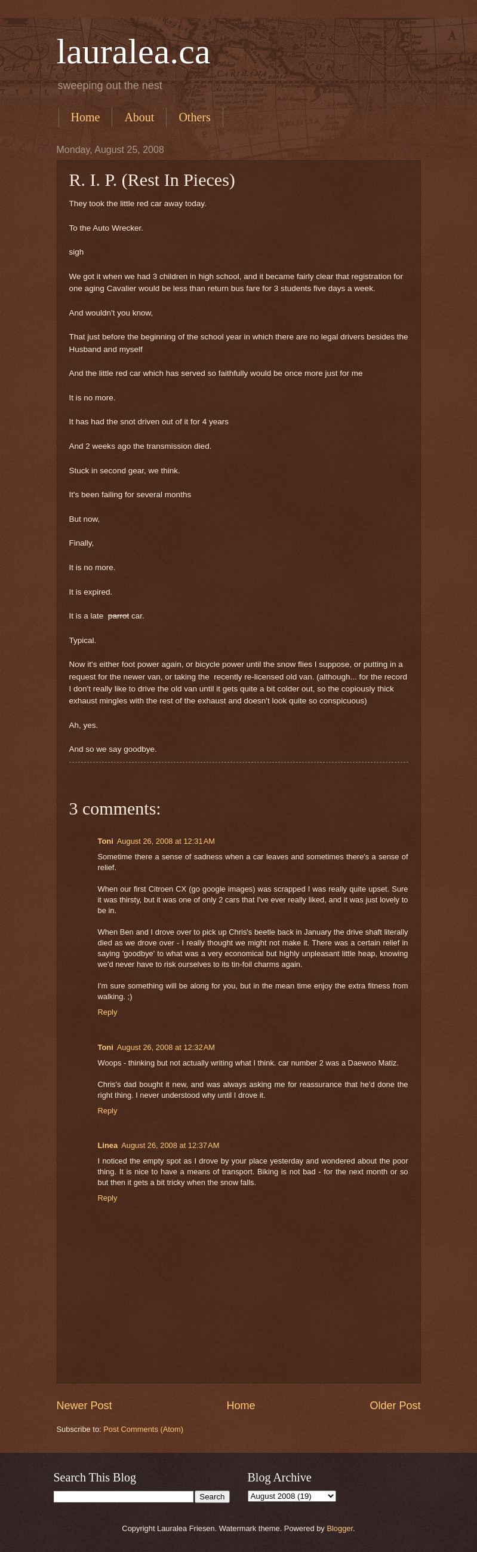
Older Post (395, 1406)
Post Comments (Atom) (143, 1429)
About (139, 117)
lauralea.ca (134, 51)
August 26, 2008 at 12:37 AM (170, 1145)
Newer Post (84, 1406)
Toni (105, 841)
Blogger (340, 1528)
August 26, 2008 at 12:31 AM (166, 841)
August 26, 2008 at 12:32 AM (166, 1047)
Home (85, 117)
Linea (108, 1145)
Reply (108, 1012)
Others (194, 117)
